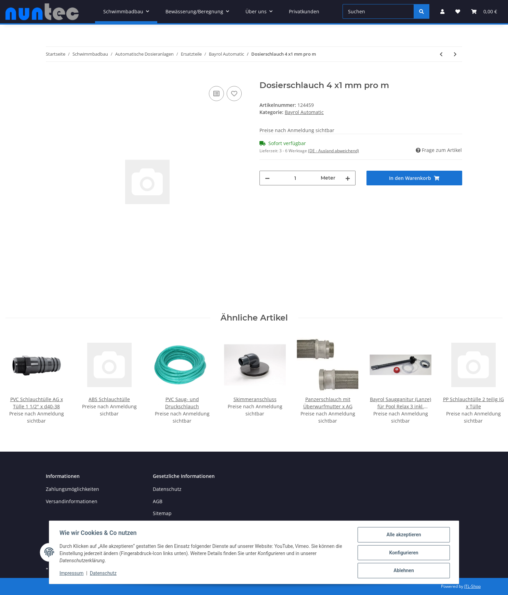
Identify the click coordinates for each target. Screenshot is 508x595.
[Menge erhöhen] (347, 178)
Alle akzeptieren (403, 535)
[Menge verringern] (267, 178)
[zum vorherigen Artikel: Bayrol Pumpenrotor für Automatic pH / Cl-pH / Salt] (441, 54)
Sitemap (162, 513)
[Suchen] (378, 11)
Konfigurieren (402, 553)
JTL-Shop (472, 586)
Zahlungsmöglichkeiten (72, 489)
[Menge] (295, 178)
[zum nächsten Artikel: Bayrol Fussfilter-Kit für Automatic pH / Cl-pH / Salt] (455, 54)
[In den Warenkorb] (51, 77)
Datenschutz (167, 489)
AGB (157, 501)
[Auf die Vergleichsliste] (216, 93)
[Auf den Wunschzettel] (234, 93)
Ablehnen (403, 570)
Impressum (72, 574)
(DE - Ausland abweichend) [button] (333, 151)
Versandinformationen (71, 501)
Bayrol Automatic (304, 112)
